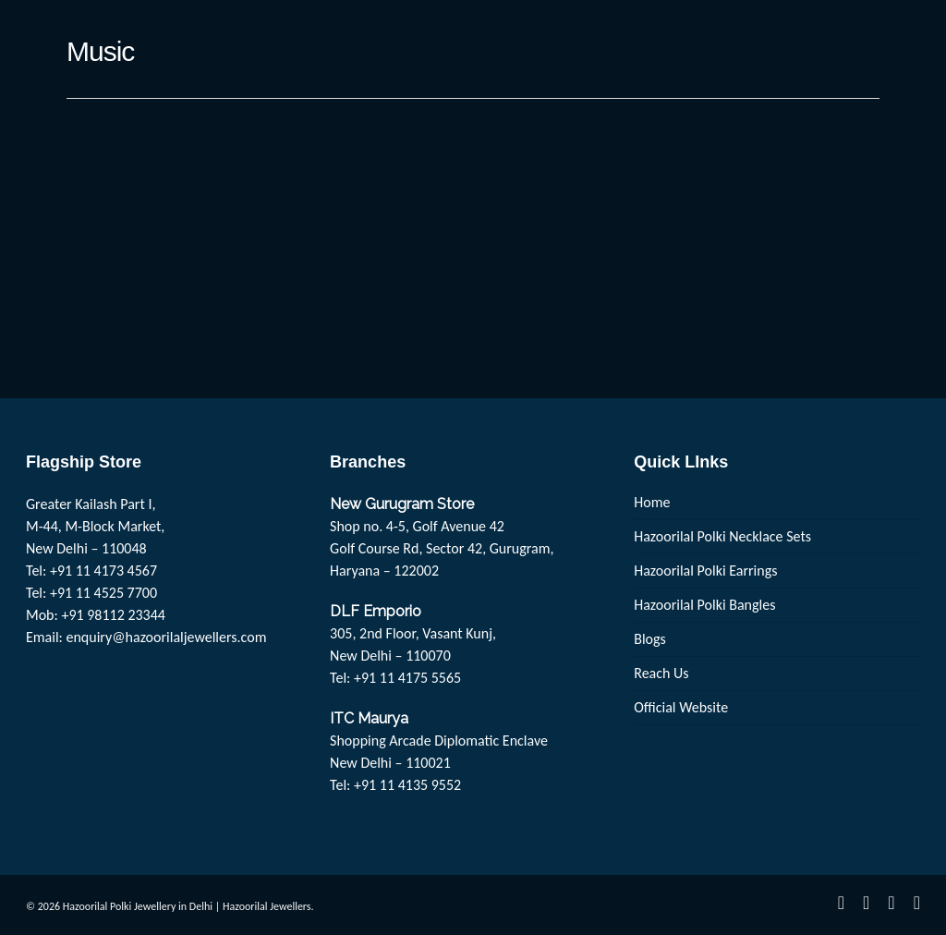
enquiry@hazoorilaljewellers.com (167, 637)
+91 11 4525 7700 (103, 592)
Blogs (650, 639)
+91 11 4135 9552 (407, 785)
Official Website (681, 707)
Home (652, 502)
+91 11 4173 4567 (103, 570)
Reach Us (661, 673)
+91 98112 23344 (113, 615)
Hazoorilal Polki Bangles (704, 604)
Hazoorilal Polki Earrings (705, 570)
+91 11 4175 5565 (407, 677)
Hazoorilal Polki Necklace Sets (722, 536)
